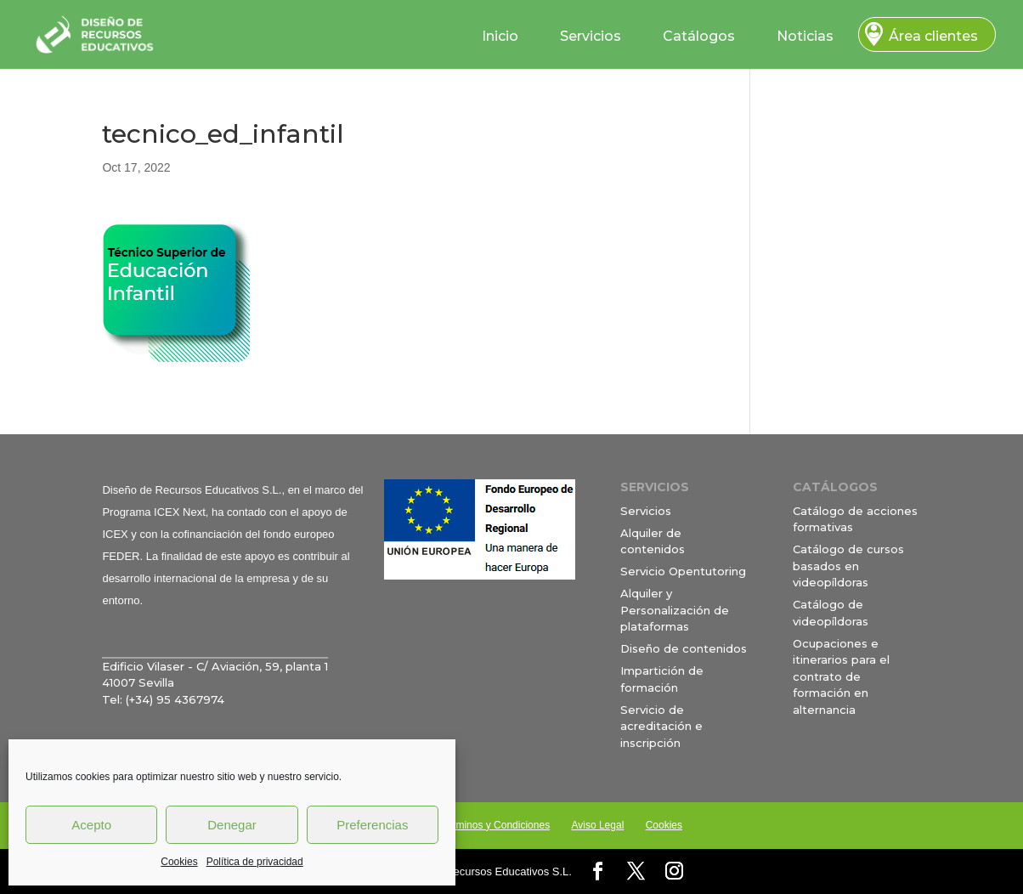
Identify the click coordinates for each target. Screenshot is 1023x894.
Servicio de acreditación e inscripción (661, 726)
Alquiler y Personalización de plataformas (674, 609)
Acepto (91, 825)
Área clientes (933, 36)
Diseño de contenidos (683, 648)
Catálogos (699, 36)
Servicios (590, 36)
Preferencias (372, 825)
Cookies (179, 862)
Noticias (805, 36)
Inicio (500, 36)
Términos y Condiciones (495, 825)
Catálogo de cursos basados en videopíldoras (848, 565)
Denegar (232, 825)
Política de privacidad (254, 862)
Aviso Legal (597, 825)
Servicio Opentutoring (683, 571)
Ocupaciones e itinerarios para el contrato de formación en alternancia (841, 676)
